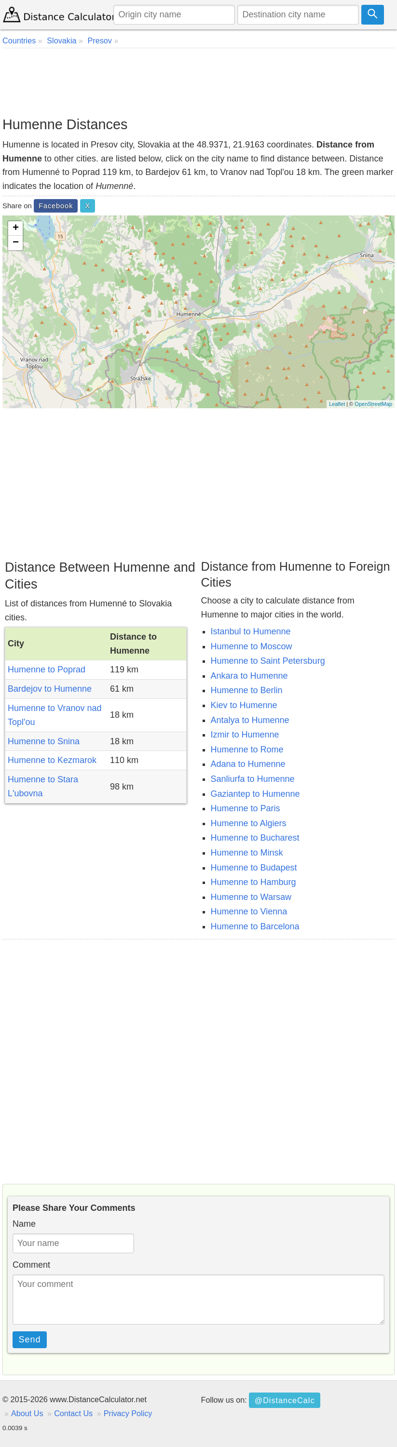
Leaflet (337, 404)
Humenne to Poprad (46, 669)
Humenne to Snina (44, 741)
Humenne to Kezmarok (52, 760)
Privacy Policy (128, 1413)
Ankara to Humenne (249, 676)
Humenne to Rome (247, 749)
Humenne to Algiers (249, 823)
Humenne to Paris (245, 808)
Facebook (56, 206)
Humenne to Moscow (251, 646)
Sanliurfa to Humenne (253, 779)
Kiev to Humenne (244, 705)
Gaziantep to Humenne (255, 794)
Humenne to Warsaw (251, 897)
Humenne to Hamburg (253, 882)
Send (30, 1339)
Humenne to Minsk (247, 852)
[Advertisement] (198, 82)
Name (24, 1224)
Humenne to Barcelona (255, 926)
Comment (31, 1265)
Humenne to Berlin (247, 690)
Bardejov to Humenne (50, 689)
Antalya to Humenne (250, 720)
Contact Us (73, 1413)
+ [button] (16, 228)
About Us (27, 1413)
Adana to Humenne (248, 764)
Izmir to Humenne (245, 734)
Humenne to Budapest (254, 867)
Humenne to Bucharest (255, 838)
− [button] (16, 243)
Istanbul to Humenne (251, 631)
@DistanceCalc (285, 1400)
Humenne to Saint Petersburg (268, 661)
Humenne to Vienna (249, 911)
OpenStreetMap (373, 404)
